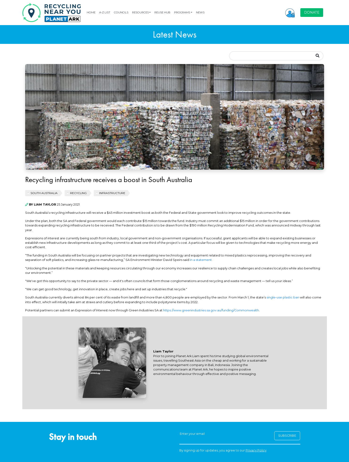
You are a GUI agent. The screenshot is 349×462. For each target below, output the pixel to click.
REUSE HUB (162, 12)
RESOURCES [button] (140, 12)
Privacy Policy (256, 450)
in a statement (201, 260)
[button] (290, 12)
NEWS (200, 12)
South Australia (44, 193)
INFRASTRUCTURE (112, 193)
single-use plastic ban (283, 297)
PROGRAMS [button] (182, 12)
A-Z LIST (104, 12)
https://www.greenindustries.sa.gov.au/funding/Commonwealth (211, 310)
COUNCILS (121, 12)
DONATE (311, 12)
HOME (91, 12)
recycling (78, 193)
